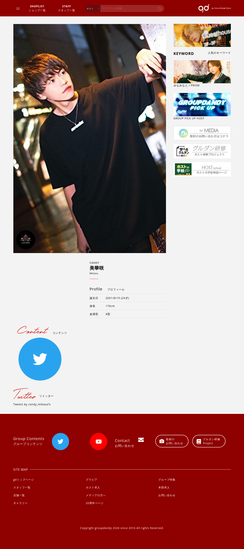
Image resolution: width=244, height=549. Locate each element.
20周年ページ (95, 503)
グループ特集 (167, 479)
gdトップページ (23, 479)
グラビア (91, 479)
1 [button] (153, 250)
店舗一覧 (19, 495)
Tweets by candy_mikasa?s (32, 404)
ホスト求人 (93, 487)
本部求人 (164, 487)
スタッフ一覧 (66, 8)
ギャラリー (20, 503)
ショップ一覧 (37, 8)
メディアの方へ (96, 495)
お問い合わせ (167, 495)
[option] (89, 138)
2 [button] (159, 250)
